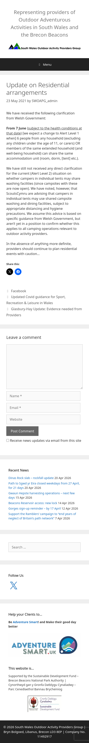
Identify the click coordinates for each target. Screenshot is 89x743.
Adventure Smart (25, 622)
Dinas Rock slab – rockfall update (31, 478)
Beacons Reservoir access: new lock (32, 503)
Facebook (18, 291)
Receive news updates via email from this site (43, 440)
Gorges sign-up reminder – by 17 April (34, 508)
